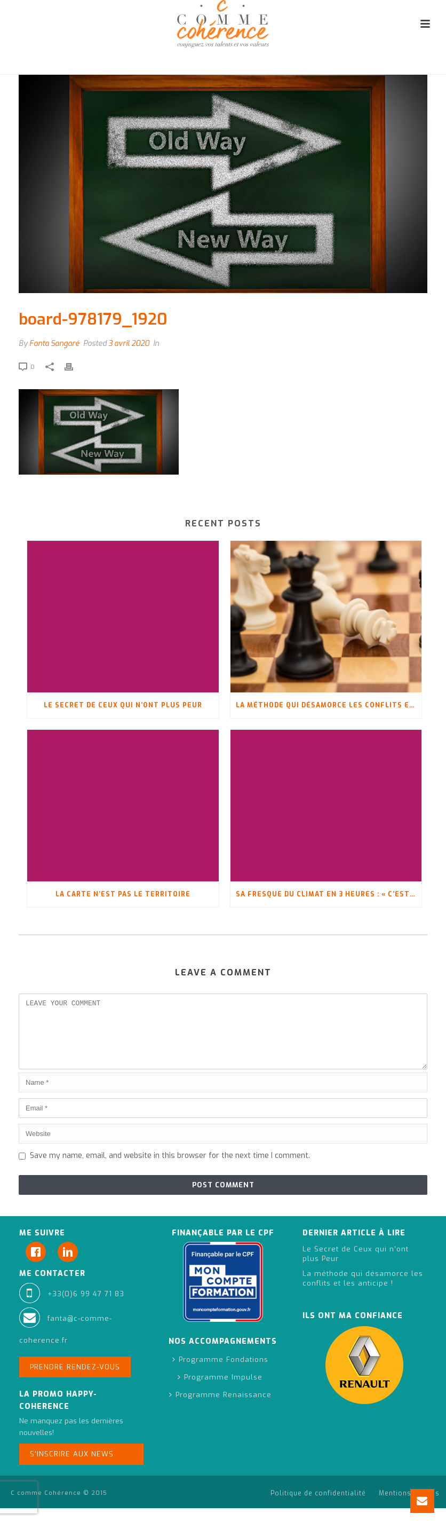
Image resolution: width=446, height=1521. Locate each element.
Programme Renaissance (220, 1407)
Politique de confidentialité (318, 1506)
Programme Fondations (220, 1372)
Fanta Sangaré (54, 343)
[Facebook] (38, 1265)
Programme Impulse (220, 1389)
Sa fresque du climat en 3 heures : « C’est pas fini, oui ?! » (329, 894)
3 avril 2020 (128, 343)
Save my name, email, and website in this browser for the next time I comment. (170, 1168)
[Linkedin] (70, 1265)
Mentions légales (409, 1506)
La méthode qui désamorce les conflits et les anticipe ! (329, 705)
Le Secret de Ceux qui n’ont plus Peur (123, 705)
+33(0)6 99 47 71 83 (85, 1306)
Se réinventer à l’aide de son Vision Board (278, 64)
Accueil (182, 64)
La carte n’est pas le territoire (122, 894)
